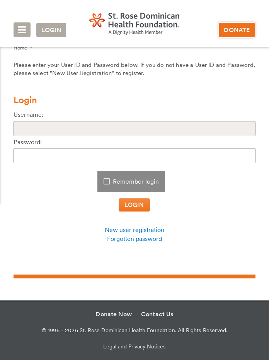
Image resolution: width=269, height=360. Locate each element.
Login (51, 30)
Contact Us (157, 314)
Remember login (136, 181)
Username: (28, 114)
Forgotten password (134, 238)
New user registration (134, 230)
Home (20, 48)
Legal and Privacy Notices (134, 346)
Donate (237, 30)
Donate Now (113, 314)
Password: (28, 142)
